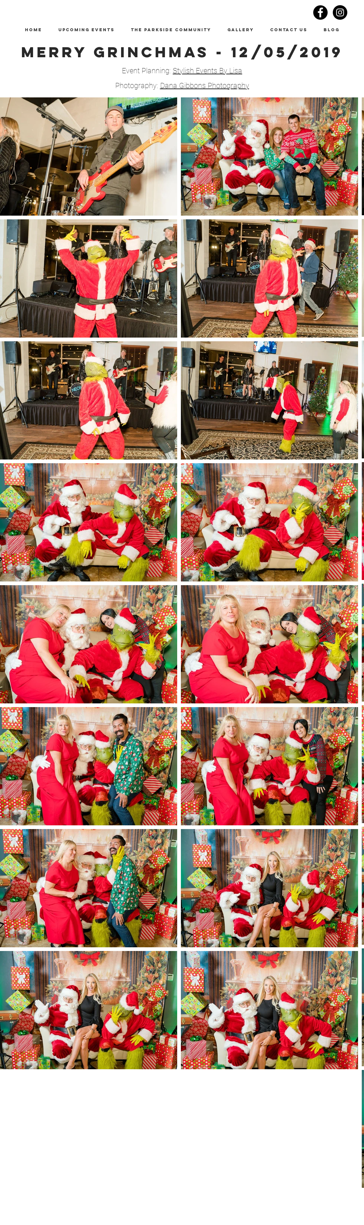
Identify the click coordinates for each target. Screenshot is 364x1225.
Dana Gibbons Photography (204, 85)
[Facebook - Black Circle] (320, 12)
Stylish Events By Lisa (207, 70)
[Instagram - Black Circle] (340, 12)
